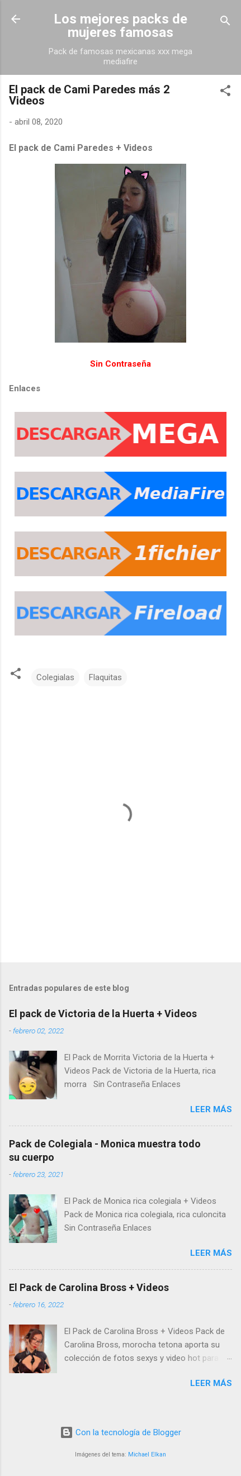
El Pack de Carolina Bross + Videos (89, 1287)
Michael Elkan (147, 1454)
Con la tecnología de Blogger (120, 1432)
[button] (225, 92)
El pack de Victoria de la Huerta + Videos (103, 1013)
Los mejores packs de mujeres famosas (120, 25)
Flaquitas (105, 677)
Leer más (211, 1109)
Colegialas (55, 677)
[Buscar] (225, 23)
